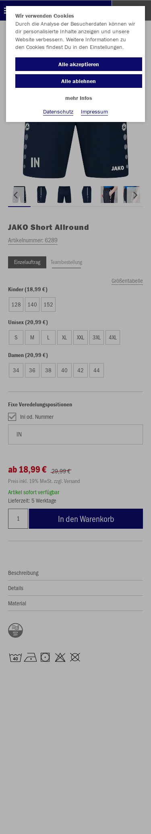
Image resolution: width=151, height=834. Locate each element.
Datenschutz (58, 111)
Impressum (94, 111)
